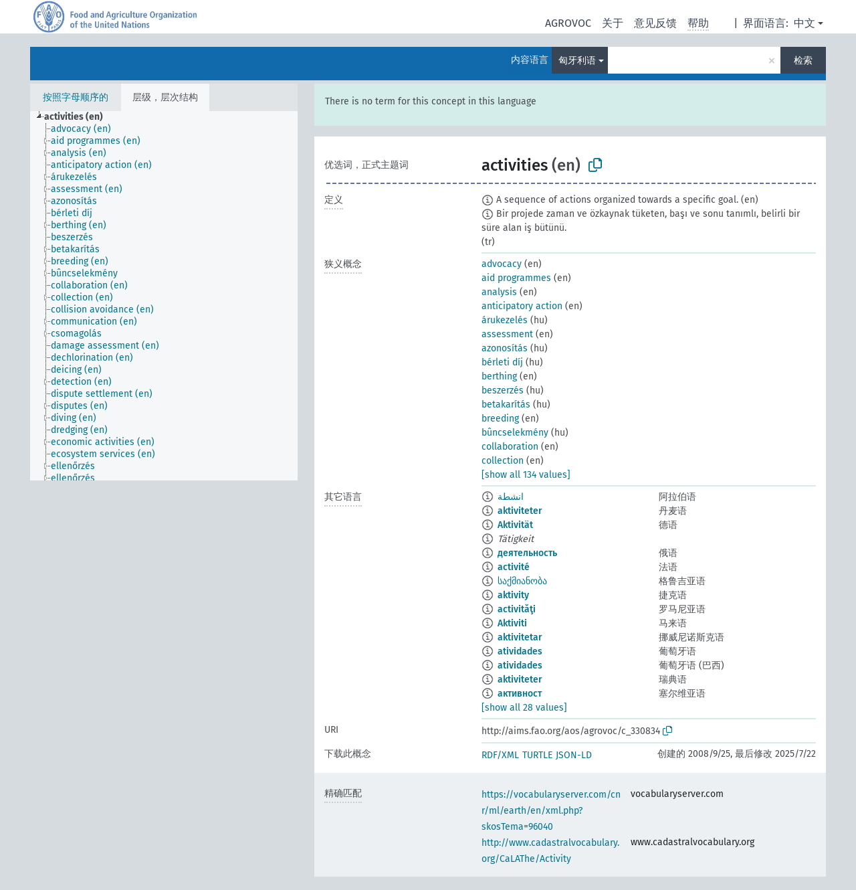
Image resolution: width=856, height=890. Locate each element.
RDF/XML (500, 755)
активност (520, 693)
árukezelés (504, 320)
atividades (520, 651)
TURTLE (537, 755)
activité (514, 567)
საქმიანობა (522, 581)
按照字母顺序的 (75, 97)
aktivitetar (520, 637)
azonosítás (504, 348)
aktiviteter (520, 511)
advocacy (501, 264)
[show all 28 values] (524, 707)
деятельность (527, 553)
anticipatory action (521, 306)
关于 (612, 23)
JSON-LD (574, 755)
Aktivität (515, 525)
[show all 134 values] (525, 474)
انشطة (511, 497)
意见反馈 (655, 23)
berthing (499, 376)
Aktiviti (512, 623)
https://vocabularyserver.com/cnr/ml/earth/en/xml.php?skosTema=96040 (551, 810)
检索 (803, 60)
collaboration (509, 446)
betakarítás (505, 404)
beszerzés (502, 390)
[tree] (164, 295)
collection (502, 460)
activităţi (517, 609)
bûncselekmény (514, 432)
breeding (500, 418)
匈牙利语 (577, 60)
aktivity (513, 595)
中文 (804, 23)
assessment (507, 334)
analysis (499, 292)
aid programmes (516, 278)
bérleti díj (502, 362)
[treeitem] (79, 117)
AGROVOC (568, 23)
